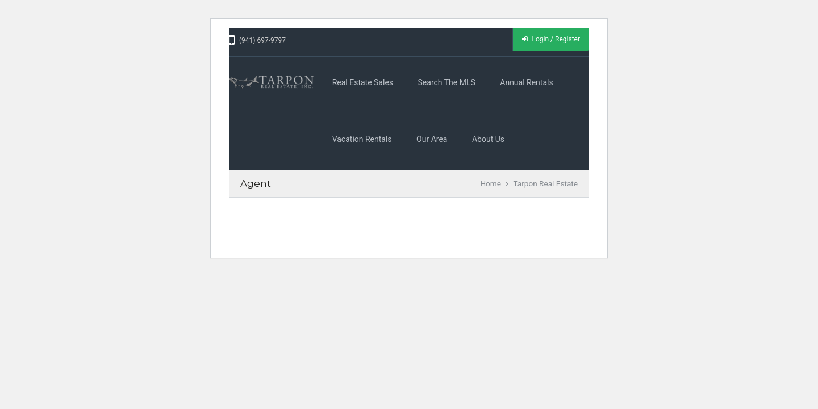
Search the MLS (446, 82)
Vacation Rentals (362, 139)
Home (490, 183)
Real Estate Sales (362, 82)
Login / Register (551, 39)
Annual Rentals (526, 82)
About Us (488, 139)
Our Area (431, 139)
